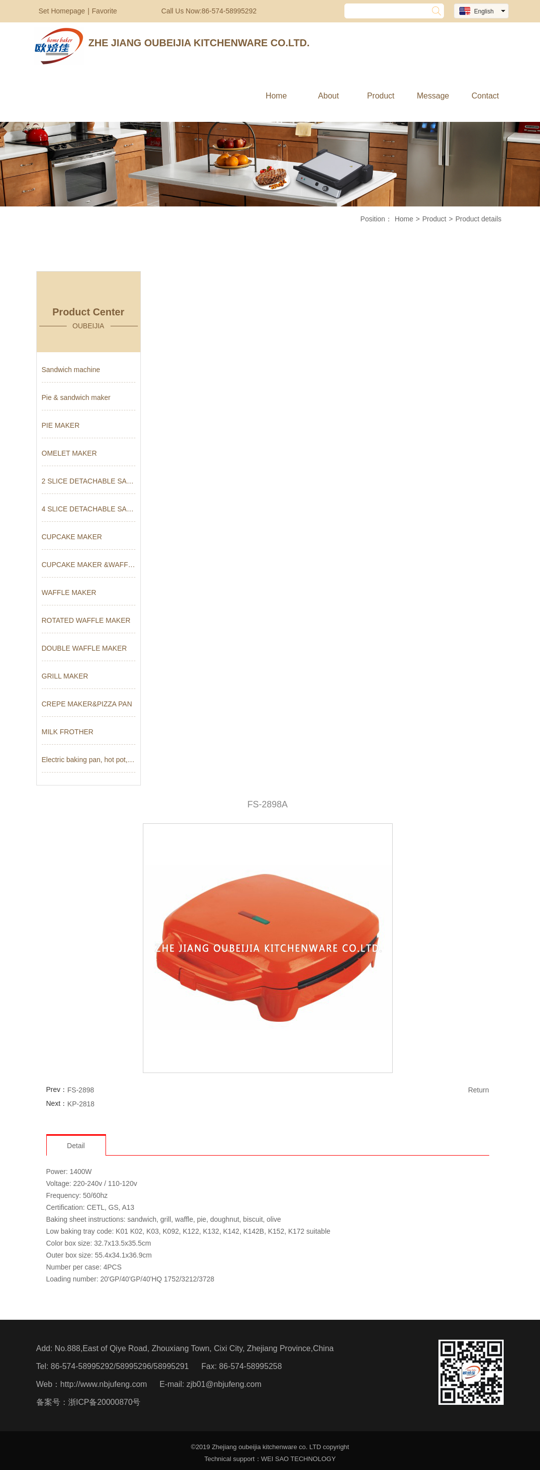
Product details (478, 219)
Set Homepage (62, 11)
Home (276, 96)
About (328, 96)
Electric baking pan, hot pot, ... (88, 760)
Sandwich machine (71, 370)
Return (478, 1090)
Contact (485, 96)
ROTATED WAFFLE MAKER (86, 620)
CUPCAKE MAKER (72, 537)
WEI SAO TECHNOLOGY (298, 1459)
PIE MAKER (61, 425)
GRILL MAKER (65, 676)
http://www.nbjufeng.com (103, 1384)
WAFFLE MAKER (69, 592)
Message (433, 96)
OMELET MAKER (69, 453)
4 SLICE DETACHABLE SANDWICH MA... (88, 509)
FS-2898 (80, 1090)
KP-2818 (80, 1104)
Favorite (104, 11)
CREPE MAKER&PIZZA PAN (87, 704)
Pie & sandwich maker (76, 397)
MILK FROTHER (68, 732)
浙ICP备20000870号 (104, 1402)
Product (380, 96)
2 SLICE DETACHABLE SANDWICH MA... (88, 481)
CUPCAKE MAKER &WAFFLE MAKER (88, 565)
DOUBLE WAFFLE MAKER (84, 648)
